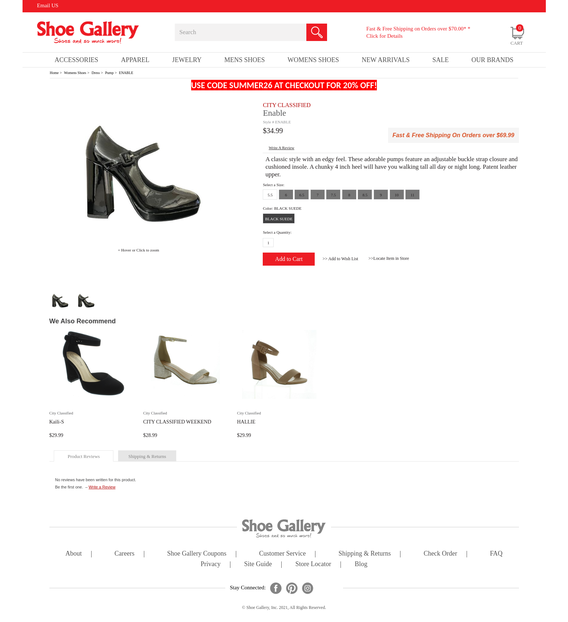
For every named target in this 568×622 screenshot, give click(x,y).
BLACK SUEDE (278, 219)
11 (413, 195)
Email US (48, 5)
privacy (211, 564)
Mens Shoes (244, 60)
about (73, 554)
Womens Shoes (75, 73)
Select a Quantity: (277, 232)
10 (397, 195)
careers (124, 554)
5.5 (270, 195)
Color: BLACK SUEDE (282, 208)
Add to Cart (289, 259)
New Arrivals (386, 60)
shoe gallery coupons (196, 554)
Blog (361, 564)
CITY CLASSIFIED (286, 105)
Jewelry (187, 60)
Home (54, 73)
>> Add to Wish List (340, 258)
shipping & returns (147, 456)
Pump (109, 73)
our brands (492, 60)
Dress (96, 73)
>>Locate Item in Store (388, 258)
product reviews (84, 456)
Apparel (135, 60)
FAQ (496, 554)
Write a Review (102, 487)
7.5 (333, 195)
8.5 (365, 195)
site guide (258, 564)
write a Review (281, 148)
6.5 (302, 195)
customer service (282, 554)
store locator (313, 564)
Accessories (76, 60)
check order (440, 554)
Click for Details (384, 36)
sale (440, 60)
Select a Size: (273, 185)
